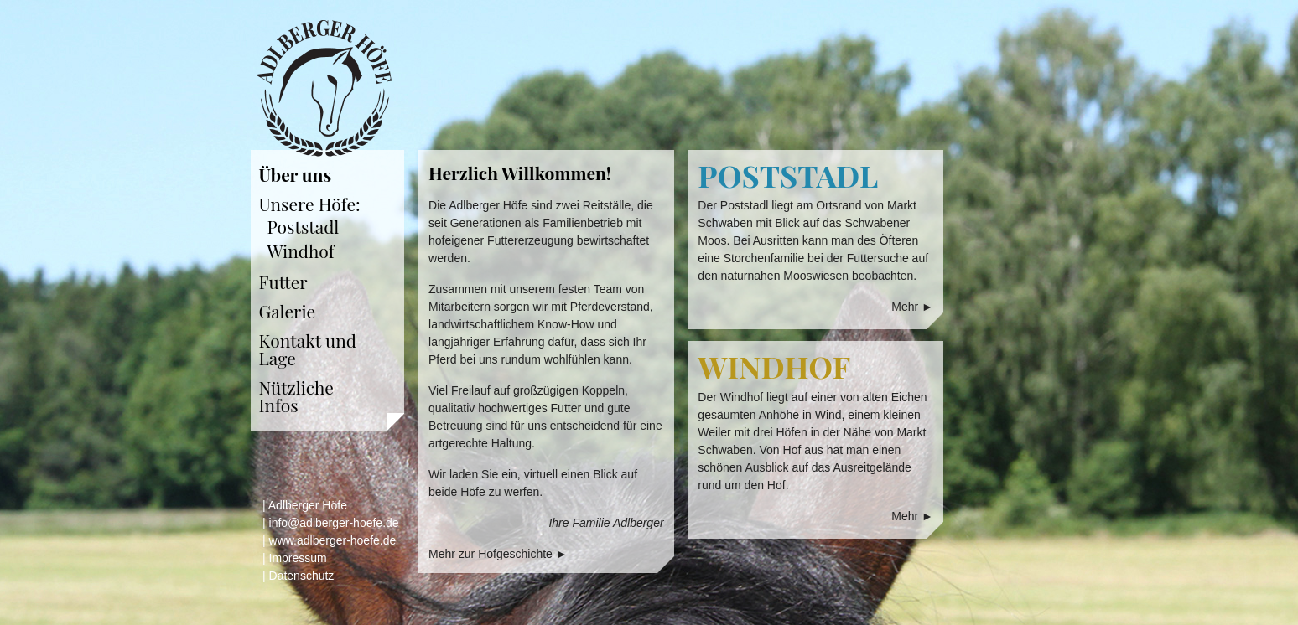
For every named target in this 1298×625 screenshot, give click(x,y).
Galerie (287, 311)
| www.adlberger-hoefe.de (329, 540)
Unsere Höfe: (310, 203)
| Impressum (294, 558)
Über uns (295, 174)
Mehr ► (912, 306)
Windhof (301, 250)
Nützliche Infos (296, 395)
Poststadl (303, 226)
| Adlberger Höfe (304, 505)
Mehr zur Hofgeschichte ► (498, 553)
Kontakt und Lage (308, 348)
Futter (283, 281)
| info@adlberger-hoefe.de (330, 522)
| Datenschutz (298, 575)
